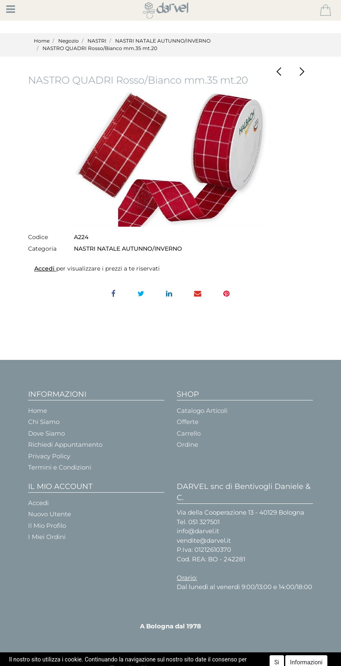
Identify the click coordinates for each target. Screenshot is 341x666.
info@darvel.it (198, 531)
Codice (38, 237)
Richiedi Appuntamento (65, 444)
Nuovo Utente (49, 514)
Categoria (42, 248)
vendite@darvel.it (204, 540)
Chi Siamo (43, 422)
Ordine (187, 444)
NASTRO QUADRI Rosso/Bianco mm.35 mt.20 (100, 48)
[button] (325, 10)
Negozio (68, 41)
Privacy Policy (49, 456)
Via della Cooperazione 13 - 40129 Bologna (240, 512)
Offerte (188, 422)
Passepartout (191, 659)
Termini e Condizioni (59, 467)
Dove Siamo (46, 433)
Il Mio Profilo (47, 525)
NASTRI (97, 41)
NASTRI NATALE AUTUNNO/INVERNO (163, 41)
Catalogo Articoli (202, 410)
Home (42, 41)
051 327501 (204, 522)
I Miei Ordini (47, 537)
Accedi (45, 268)
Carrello (189, 433)
